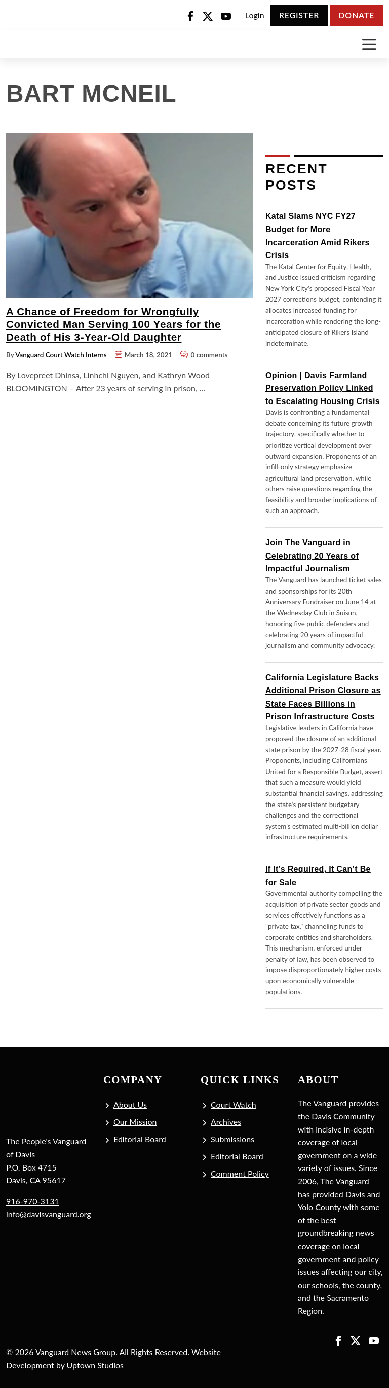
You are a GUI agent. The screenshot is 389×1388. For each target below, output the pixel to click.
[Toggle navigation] (369, 44)
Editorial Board (139, 1139)
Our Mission (135, 1121)
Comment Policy (240, 1173)
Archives (226, 1121)
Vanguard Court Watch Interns (60, 355)
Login (254, 15)
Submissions (232, 1139)
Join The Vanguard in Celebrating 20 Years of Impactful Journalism (312, 555)
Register (299, 15)
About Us (130, 1104)
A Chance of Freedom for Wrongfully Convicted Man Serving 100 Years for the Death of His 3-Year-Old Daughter (113, 324)
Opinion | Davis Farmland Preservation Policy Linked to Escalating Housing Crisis (322, 388)
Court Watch (233, 1104)
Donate (356, 15)
